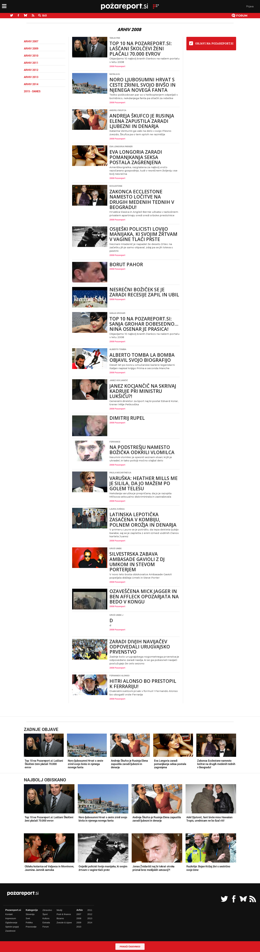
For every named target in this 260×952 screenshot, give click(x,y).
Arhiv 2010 (31, 55)
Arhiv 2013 (31, 77)
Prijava (250, 6)
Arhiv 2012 (31, 70)
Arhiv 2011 (31, 62)
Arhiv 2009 (31, 48)
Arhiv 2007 (31, 41)
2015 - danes (32, 91)
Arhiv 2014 (31, 84)
